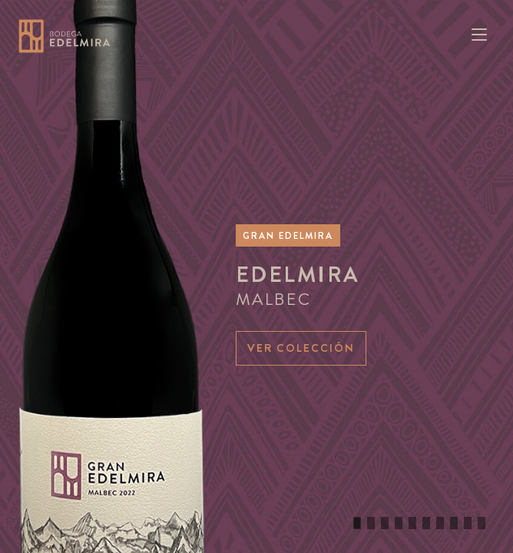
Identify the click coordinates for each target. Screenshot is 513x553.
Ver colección (301, 348)
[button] (357, 523)
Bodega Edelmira (64, 36)
